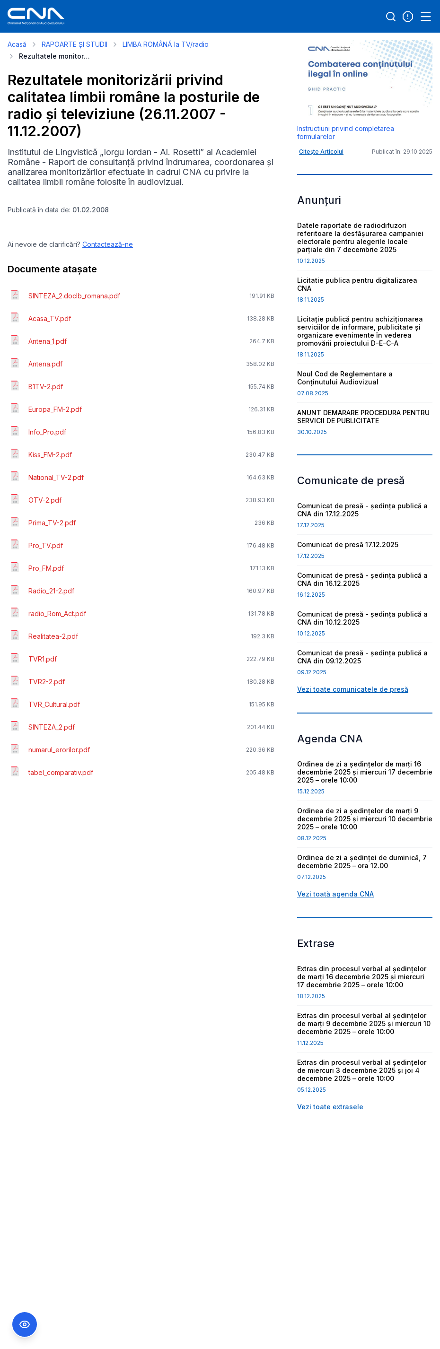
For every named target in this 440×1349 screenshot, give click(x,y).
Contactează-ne (107, 244)
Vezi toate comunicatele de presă (352, 689)
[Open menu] (425, 16)
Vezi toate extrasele (330, 1107)
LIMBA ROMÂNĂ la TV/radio (166, 44)
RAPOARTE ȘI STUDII (74, 44)
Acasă (17, 44)
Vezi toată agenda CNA (335, 894)
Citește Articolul (321, 151)
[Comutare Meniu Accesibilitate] (24, 1324)
